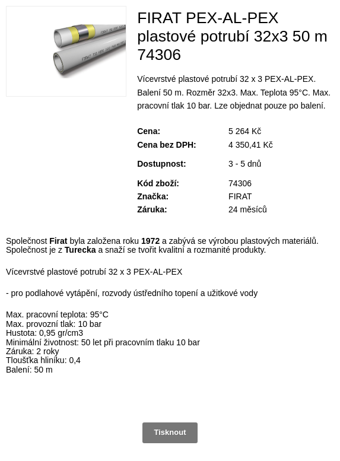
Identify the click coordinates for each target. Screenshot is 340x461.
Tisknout (170, 432)
